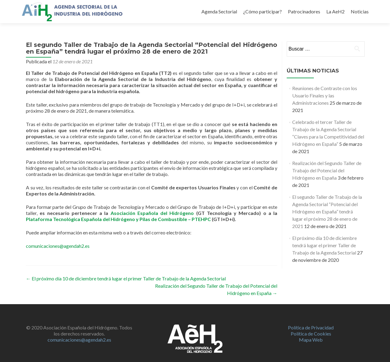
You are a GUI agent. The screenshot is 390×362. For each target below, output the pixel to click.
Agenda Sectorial (219, 11)
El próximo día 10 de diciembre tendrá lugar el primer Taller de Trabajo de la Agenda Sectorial (126, 278)
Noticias (360, 11)
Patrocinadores (304, 11)
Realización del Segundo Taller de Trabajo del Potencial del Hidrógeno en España (326, 170)
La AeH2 (335, 11)
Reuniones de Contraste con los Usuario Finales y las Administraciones (324, 95)
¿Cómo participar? (262, 11)
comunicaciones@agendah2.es (58, 246)
